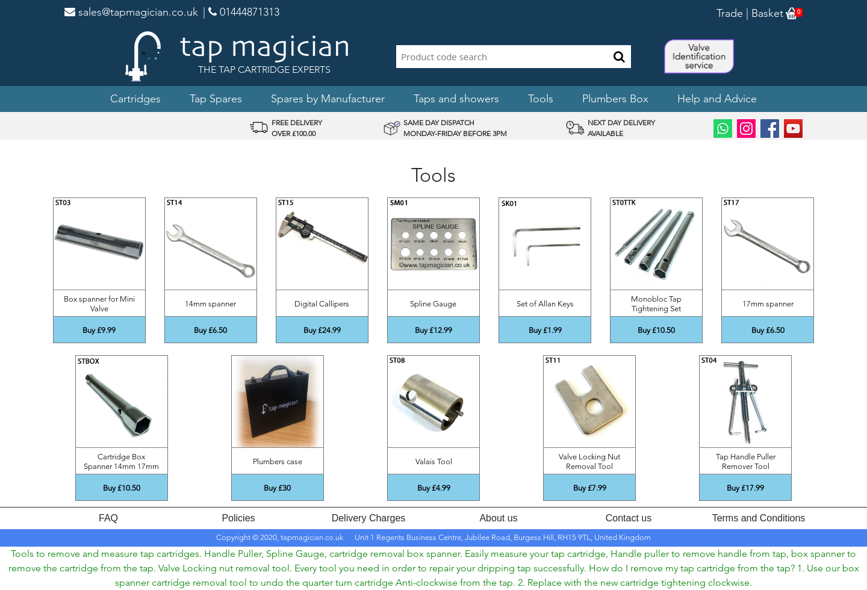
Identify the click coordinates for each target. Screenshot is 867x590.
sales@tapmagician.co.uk (131, 12)
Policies (238, 518)
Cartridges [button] (135, 98)
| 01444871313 (241, 12)
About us (498, 518)
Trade (729, 13)
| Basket (763, 13)
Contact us (628, 518)
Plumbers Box (615, 98)
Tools (540, 98)
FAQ (108, 518)
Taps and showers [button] (456, 98)
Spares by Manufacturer (328, 98)
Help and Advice (717, 98)
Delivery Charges (369, 518)
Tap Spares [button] (216, 98)
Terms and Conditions (759, 518)
